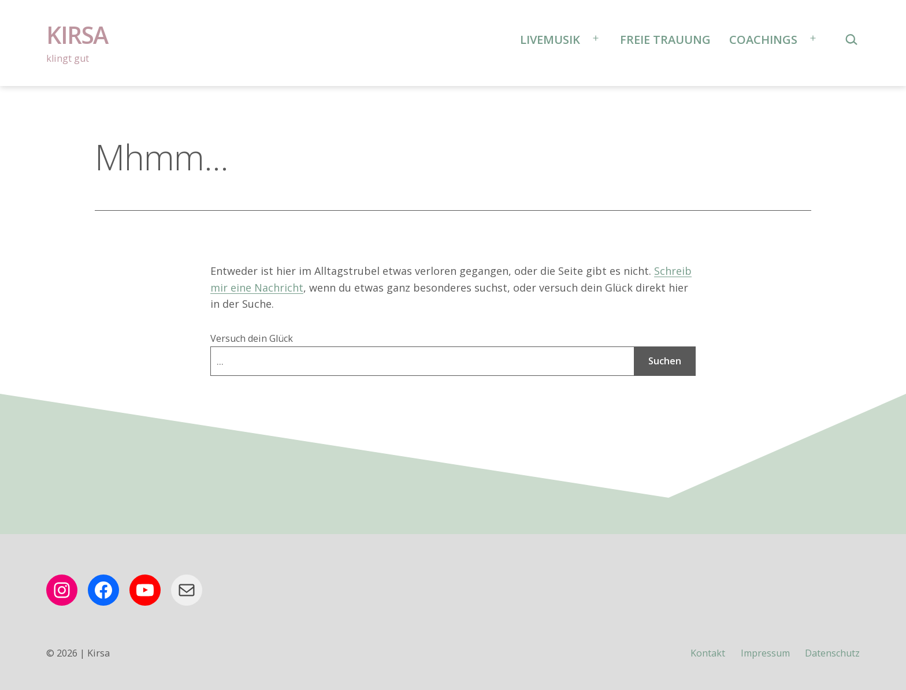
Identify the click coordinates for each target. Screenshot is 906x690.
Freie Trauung (665, 39)
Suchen (664, 361)
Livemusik (550, 39)
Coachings (763, 39)
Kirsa (77, 34)
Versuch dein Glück (251, 338)
